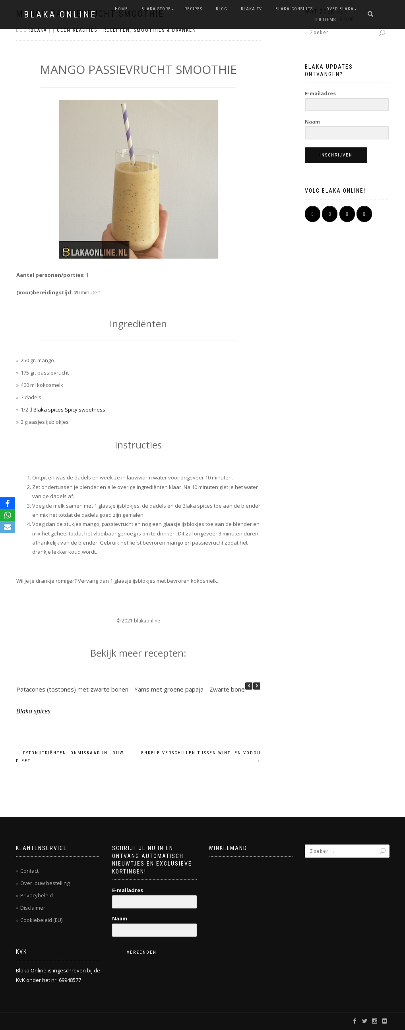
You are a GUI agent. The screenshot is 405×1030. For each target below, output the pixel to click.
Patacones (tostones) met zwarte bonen (72, 689)
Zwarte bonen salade (238, 689)
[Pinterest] (364, 214)
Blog (221, 9)
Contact (29, 870)
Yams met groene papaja (168, 689)
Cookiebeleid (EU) (41, 920)
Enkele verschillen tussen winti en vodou (201, 756)
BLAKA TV (251, 9)
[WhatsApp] (7, 515)
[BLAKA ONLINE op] (312, 228)
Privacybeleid (36, 895)
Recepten (116, 30)
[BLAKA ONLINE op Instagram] (329, 214)
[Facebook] (7, 503)
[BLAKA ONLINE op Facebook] (312, 214)
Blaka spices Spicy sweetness (69, 409)
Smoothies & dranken (165, 30)
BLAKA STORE (156, 9)
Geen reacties (77, 30)
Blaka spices (33, 711)
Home (121, 9)
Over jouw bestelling (45, 883)
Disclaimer (32, 907)
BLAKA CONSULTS (294, 9)
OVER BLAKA (340, 9)
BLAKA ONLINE (60, 14)
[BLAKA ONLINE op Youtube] (347, 214)
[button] (256, 686)
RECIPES (193, 9)
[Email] (7, 527)
